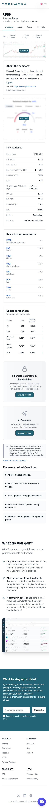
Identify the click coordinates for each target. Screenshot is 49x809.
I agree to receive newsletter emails (21, 716)
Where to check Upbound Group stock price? (24, 518)
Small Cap (27, 37)
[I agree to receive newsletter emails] (4, 716)
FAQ (3, 774)
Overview (9, 27)
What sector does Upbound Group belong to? (22, 506)
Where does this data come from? (15, 460)
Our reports (6, 748)
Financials (40, 27)
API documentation (10, 779)
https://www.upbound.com (25, 86)
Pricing (5, 743)
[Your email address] (16, 710)
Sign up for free (24, 395)
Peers (29, 27)
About (19, 27)
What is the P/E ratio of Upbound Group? (22, 485)
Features (5, 753)
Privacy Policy (32, 779)
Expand (9, 83)
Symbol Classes (12, 37)
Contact (30, 753)
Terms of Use (32, 774)
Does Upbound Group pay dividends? (24, 495)
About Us (30, 743)
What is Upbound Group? (19, 475)
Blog (28, 748)
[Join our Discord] (42, 802)
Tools (4, 757)
